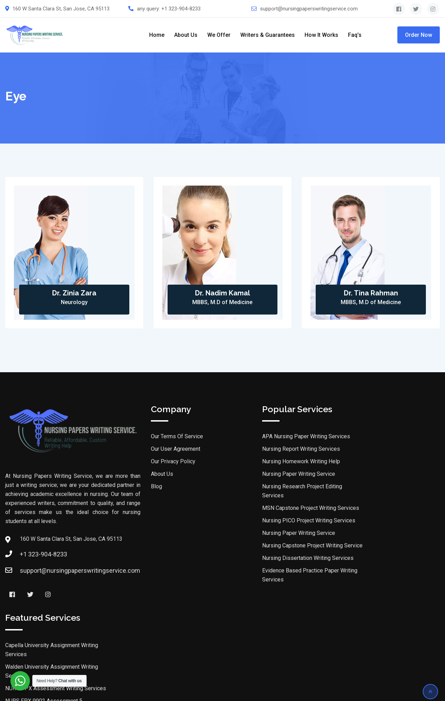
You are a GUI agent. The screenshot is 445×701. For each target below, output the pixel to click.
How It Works (321, 35)
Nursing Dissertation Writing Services (273, 558)
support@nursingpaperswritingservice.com (309, 9)
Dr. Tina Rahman (371, 293)
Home (156, 35)
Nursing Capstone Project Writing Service (278, 546)
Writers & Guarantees (267, 35)
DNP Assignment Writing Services (380, 557)
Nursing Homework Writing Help (267, 462)
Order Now (418, 35)
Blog (122, 487)
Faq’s (355, 35)
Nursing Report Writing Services (267, 449)
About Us (185, 35)
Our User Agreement (141, 449)
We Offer (218, 35)
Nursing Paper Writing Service (264, 474)
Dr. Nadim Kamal (222, 293)
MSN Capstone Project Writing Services (276, 508)
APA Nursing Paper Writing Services (272, 437)
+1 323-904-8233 (181, 9)
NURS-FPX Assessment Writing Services (389, 480)
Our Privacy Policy (138, 462)
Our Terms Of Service (142, 437)
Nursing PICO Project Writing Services (274, 521)
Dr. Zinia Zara (74, 293)
